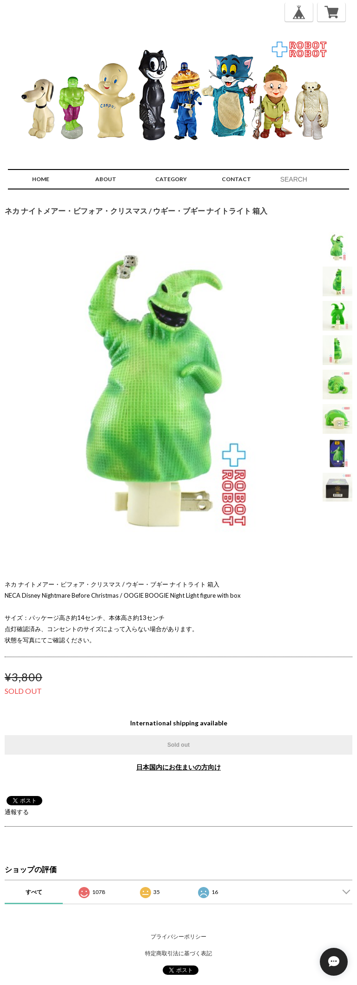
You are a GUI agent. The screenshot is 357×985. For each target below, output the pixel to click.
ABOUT (105, 179)
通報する (17, 811)
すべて (34, 891)
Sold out (178, 745)
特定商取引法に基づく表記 (178, 953)
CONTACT (236, 179)
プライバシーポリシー (178, 936)
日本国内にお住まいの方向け (178, 767)
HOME (40, 179)
